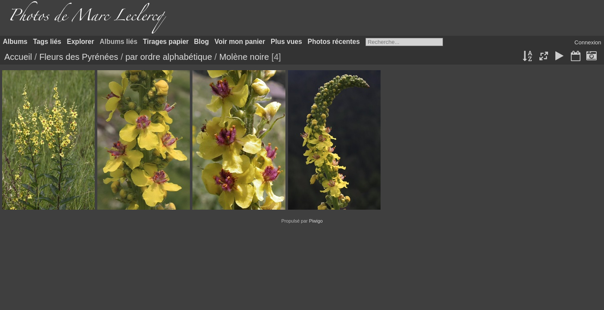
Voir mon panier (239, 41)
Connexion (587, 42)
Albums (15, 41)
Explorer (80, 41)
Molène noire (244, 57)
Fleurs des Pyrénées (78, 57)
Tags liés (47, 41)
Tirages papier (166, 41)
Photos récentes (334, 41)
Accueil (18, 57)
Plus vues (286, 41)
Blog (201, 41)
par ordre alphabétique (168, 57)
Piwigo (316, 220)
